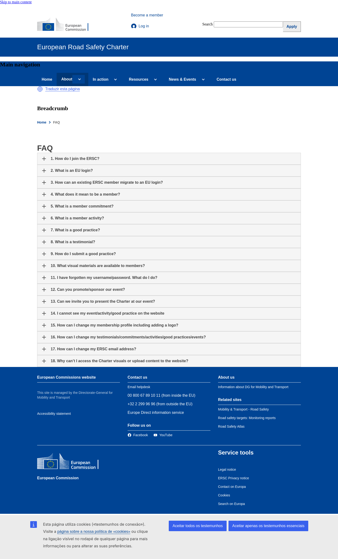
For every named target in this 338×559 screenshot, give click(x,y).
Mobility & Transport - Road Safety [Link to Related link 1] (243, 409)
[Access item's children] (78, 79)
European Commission (58, 478)
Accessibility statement (54, 414)
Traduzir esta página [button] (62, 89)
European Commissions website (66, 377)
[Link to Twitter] (163, 435)
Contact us (226, 79)
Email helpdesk (139, 387)
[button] (40, 89)
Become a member (147, 15)
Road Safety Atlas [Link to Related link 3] (231, 426)
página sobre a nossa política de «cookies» (93, 531)
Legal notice (227, 469)
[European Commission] (66, 25)
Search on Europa (231, 504)
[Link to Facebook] (138, 435)
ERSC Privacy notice (233, 478)
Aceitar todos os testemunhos (198, 526)
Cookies (224, 495)
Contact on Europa (232, 487)
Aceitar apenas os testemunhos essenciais (268, 526)
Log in (140, 26)
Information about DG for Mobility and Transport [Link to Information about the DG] (253, 387)
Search (207, 24)
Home (47, 79)
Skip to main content (16, 2)
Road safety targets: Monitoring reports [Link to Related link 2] (247, 418)
